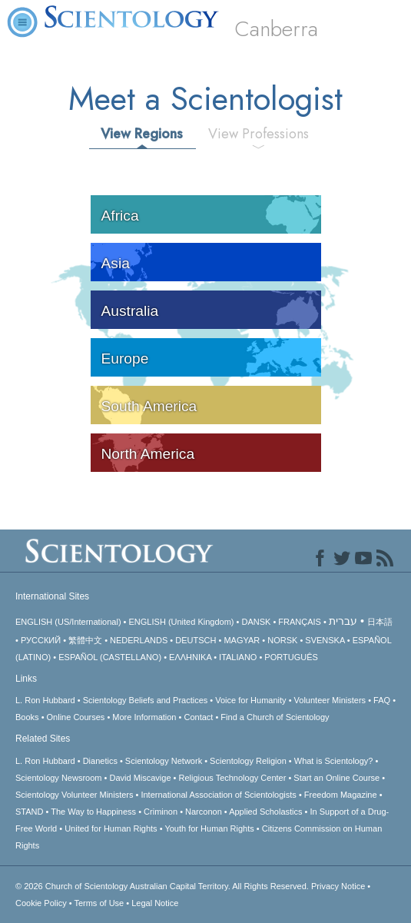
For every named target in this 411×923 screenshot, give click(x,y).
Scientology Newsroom (58, 777)
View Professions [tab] (258, 134)
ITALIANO (238, 657)
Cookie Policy (41, 903)
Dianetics (100, 760)
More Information (144, 717)
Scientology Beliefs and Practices (145, 700)
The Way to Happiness (93, 811)
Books (27, 717)
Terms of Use (99, 903)
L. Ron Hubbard (45, 700)
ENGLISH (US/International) (68, 621)
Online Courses (76, 717)
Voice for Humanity (250, 700)
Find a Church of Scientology (274, 717)
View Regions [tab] (142, 134)
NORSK (282, 640)
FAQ (381, 700)
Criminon (160, 811)
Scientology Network (163, 760)
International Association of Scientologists (218, 794)
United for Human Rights (111, 828)
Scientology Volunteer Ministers (74, 794)
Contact (198, 717)
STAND (29, 811)
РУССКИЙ (41, 640)
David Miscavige (140, 777)
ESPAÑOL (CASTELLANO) (109, 657)
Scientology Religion (248, 760)
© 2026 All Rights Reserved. (163, 886)
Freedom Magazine (340, 794)
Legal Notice (154, 903)
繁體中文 (85, 640)
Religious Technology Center (233, 777)
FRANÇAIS (299, 621)
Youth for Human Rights (209, 828)
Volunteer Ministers (330, 700)
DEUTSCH (195, 640)
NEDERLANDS (138, 640)
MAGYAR (242, 640)
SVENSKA (324, 640)
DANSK (255, 621)
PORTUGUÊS (290, 657)
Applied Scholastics (265, 811)
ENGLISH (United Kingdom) (181, 621)
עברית (343, 621)
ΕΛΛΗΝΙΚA (190, 657)
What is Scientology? (333, 760)
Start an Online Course (336, 777)
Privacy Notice (338, 886)
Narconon (203, 811)
